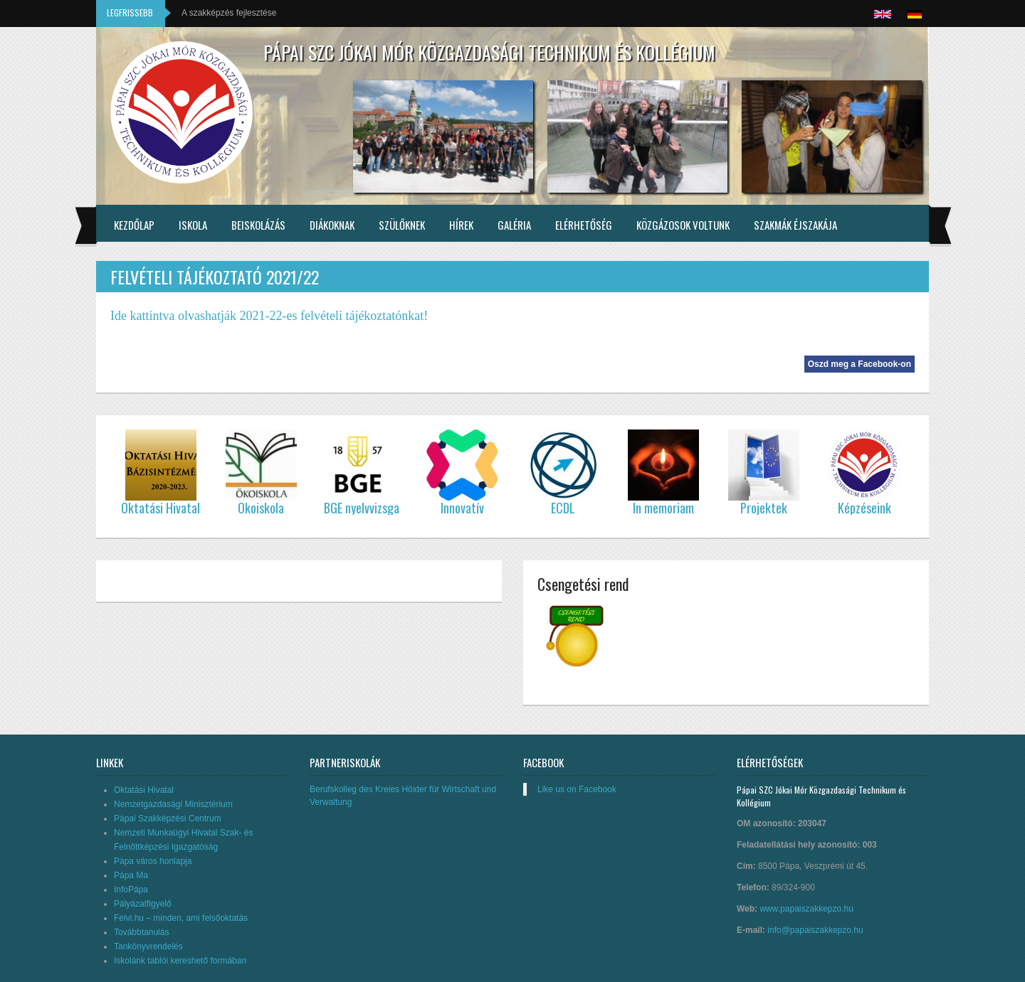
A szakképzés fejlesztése (229, 13)
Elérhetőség (583, 225)
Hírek (461, 225)
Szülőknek (402, 225)
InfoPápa (131, 890)
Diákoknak (332, 225)
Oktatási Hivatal (144, 790)
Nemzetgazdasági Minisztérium (173, 804)
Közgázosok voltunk (683, 225)
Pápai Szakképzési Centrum (167, 818)
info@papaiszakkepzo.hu (815, 930)
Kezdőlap (134, 225)
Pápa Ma (131, 875)
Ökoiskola (261, 507)
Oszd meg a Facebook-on (859, 364)
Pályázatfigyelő (143, 904)
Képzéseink (864, 507)
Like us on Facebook (576, 789)
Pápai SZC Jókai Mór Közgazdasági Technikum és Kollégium (489, 52)
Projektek (763, 507)
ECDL (563, 507)
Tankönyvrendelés (148, 946)
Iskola (193, 225)
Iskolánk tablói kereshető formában (180, 961)
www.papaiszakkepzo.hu (806, 909)
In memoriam (663, 507)
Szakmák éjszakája (795, 225)
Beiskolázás (258, 225)
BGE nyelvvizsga (361, 507)
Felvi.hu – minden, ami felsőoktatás (181, 918)
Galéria (514, 225)
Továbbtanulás (141, 932)
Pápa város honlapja (152, 861)
